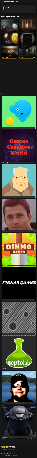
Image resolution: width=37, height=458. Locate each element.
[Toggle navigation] (2, 2)
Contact (2, 451)
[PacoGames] (8, 447)
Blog (25, 451)
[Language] (17, 1)
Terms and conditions (19, 451)
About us (6, 451)
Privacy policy (11, 451)
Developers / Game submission (6, 453)
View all (18, 441)
